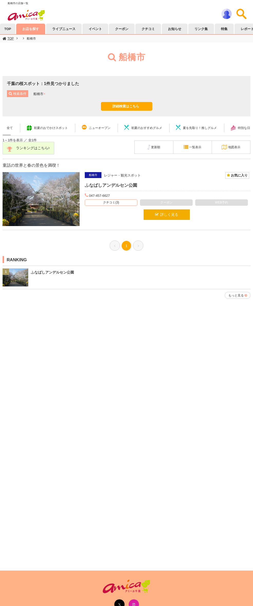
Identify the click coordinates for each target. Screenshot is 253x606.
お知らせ (174, 29)
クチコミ (148, 29)
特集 (224, 29)
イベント (95, 29)
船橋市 (31, 38)
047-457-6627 (99, 196)
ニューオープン (99, 128)
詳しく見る (166, 215)
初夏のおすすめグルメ (146, 128)
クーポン (121, 29)
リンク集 (201, 29)
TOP (10, 38)
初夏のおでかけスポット (51, 128)
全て (10, 128)
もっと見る (236, 295)
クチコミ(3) (111, 202)
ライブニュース (64, 29)
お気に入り (239, 176)
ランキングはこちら (28, 149)
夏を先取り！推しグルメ (200, 128)
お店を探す (30, 29)
